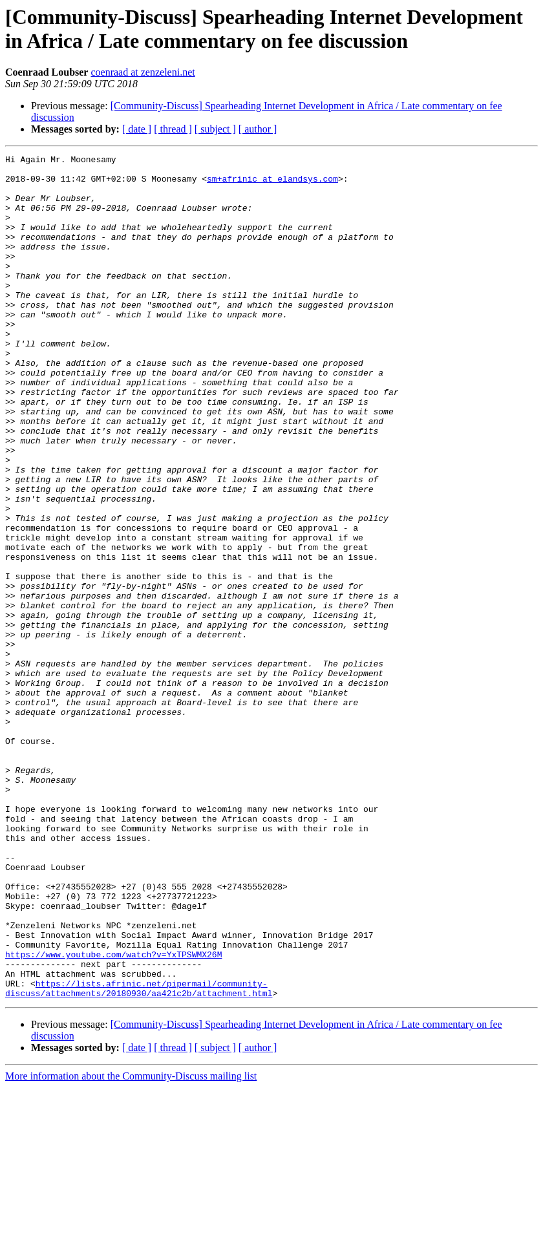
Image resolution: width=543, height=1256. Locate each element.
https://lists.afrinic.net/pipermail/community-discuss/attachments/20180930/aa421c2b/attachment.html (138, 1155)
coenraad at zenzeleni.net (142, 72)
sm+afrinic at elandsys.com (272, 184)
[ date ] (136, 128)
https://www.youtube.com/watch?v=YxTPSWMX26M (113, 1115)
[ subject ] (215, 128)
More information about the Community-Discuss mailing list (131, 1244)
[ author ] (258, 128)
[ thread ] (173, 128)
